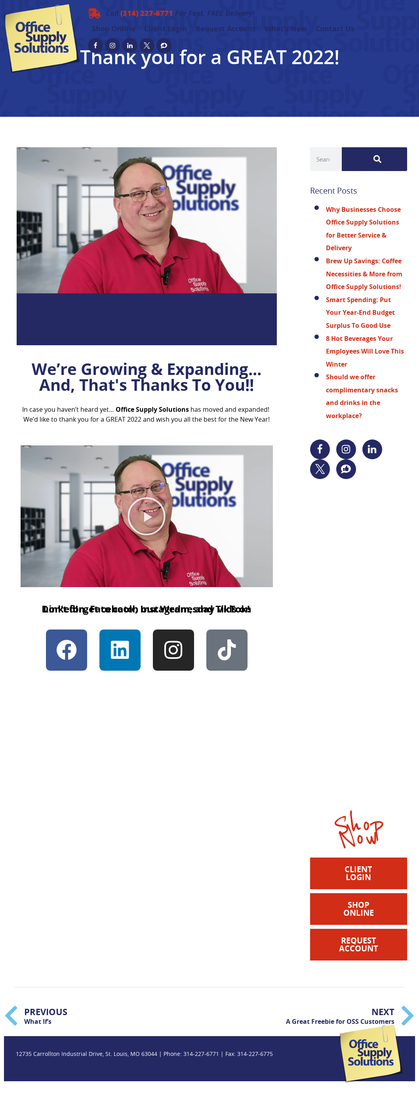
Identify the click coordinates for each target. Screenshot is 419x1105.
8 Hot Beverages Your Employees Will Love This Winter (365, 351)
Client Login (165, 29)
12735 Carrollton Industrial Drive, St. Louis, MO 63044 (86, 1053)
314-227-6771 (201, 1053)
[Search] (374, 159)
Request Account (226, 29)
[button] (146, 516)
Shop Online (113, 29)
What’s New (286, 29)
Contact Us (335, 29)
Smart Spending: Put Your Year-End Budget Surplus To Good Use (360, 312)
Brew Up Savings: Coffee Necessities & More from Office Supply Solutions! (364, 274)
